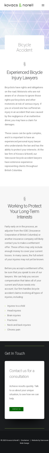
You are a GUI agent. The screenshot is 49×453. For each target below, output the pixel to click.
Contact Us (16, 409)
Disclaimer (25, 440)
